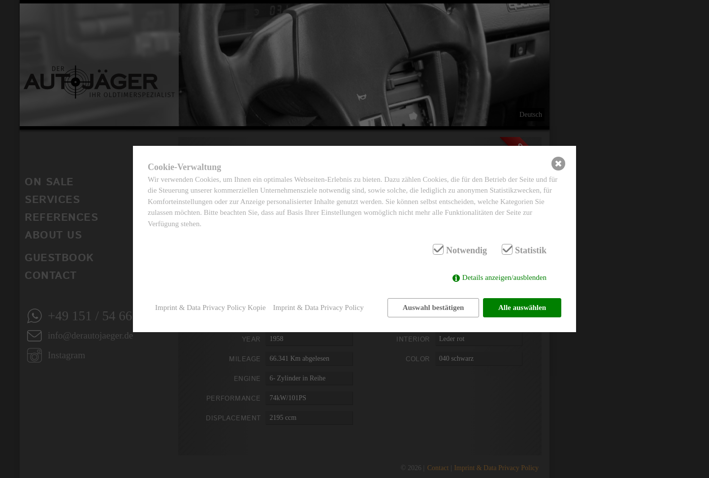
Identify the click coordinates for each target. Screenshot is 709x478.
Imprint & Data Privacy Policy (318, 307)
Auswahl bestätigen (433, 307)
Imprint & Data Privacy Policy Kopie (210, 307)
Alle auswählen (522, 307)
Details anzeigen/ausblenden (504, 277)
